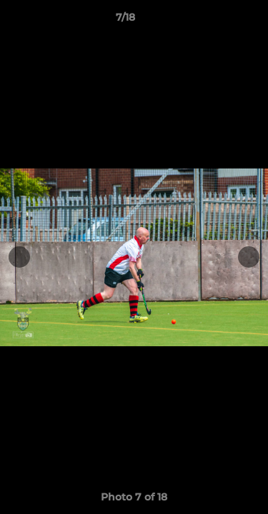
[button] (216, 20)
